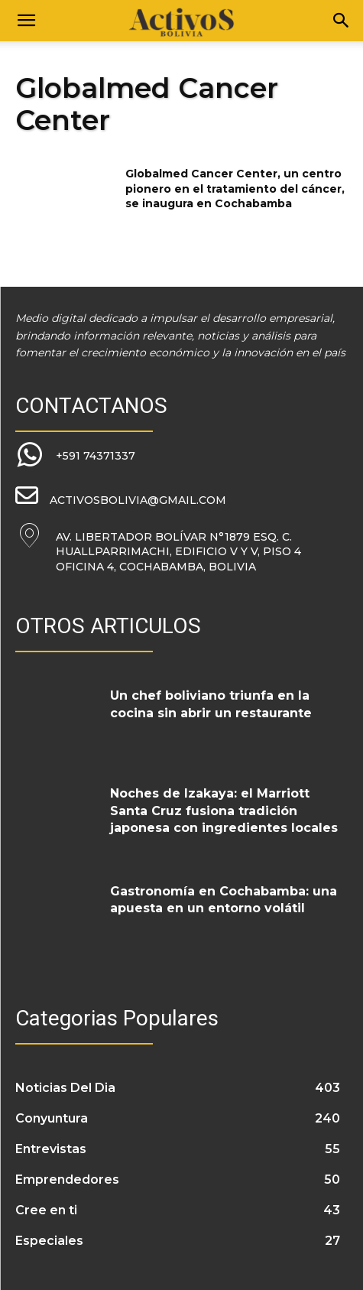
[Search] (341, 20)
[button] (26, 20)
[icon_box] (75, 456)
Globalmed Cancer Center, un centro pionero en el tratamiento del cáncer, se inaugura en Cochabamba (235, 188)
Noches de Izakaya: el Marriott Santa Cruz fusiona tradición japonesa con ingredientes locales (224, 810)
